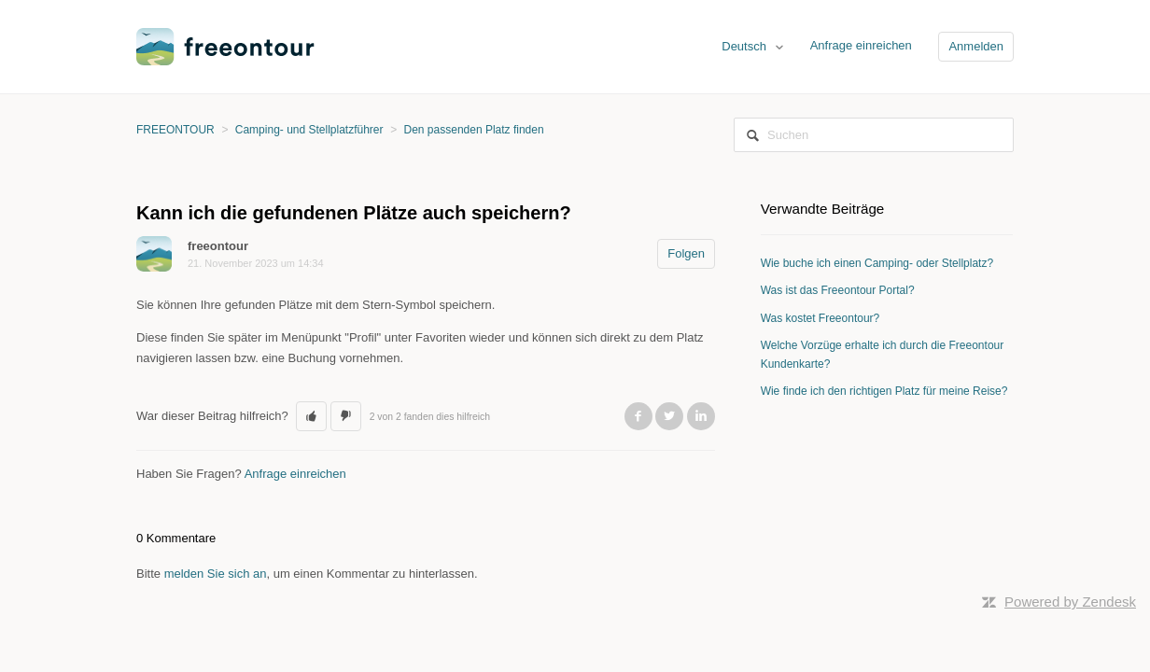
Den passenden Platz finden (474, 129)
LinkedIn (701, 416)
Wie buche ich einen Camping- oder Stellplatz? (877, 263)
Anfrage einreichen (861, 45)
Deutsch (745, 46)
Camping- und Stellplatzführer (309, 129)
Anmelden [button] (975, 46)
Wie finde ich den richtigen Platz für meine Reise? (884, 391)
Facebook (638, 416)
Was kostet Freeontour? (820, 318)
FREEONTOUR (175, 129)
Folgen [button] (686, 253)
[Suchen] (874, 135)
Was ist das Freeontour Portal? (838, 290)
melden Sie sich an (215, 574)
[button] (311, 416)
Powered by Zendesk (1070, 601)
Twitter (669, 416)
